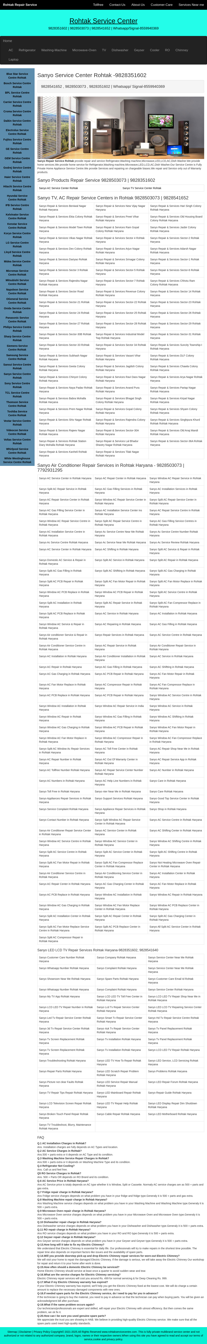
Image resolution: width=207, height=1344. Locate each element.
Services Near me (191, 5)
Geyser (139, 50)
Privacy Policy (42, 1331)
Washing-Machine (54, 50)
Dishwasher (120, 50)
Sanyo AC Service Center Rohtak (58, 188)
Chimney (181, 50)
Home (7, 41)
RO (167, 50)
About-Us (138, 5)
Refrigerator (27, 50)
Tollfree (98, 5)
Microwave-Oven (84, 50)
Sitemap (12, 1331)
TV (104, 50)
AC (11, 50)
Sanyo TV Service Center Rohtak (142, 188)
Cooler (154, 50)
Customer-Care (162, 5)
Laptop (13, 59)
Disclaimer (25, 1331)
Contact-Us (117, 5)
